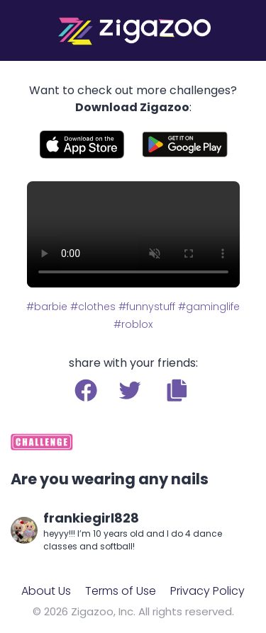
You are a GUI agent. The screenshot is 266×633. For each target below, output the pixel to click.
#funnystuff (146, 307)
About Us (46, 591)
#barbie (46, 307)
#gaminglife (209, 307)
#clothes (93, 307)
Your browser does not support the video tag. (133, 234)
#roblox (133, 324)
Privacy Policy (207, 591)
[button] (177, 390)
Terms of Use (120, 591)
